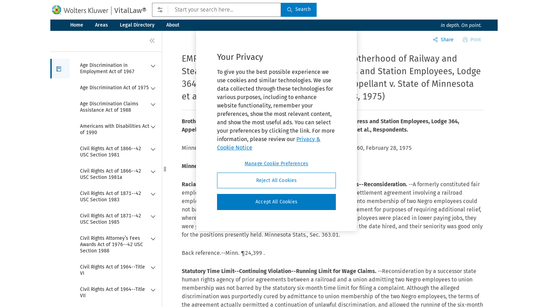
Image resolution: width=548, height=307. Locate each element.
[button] (60, 68)
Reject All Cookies (276, 180)
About (172, 25)
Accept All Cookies (276, 202)
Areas (101, 25)
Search (299, 9)
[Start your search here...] (216, 10)
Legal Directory (137, 25)
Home (76, 25)
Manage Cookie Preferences (276, 164)
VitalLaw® (130, 10)
